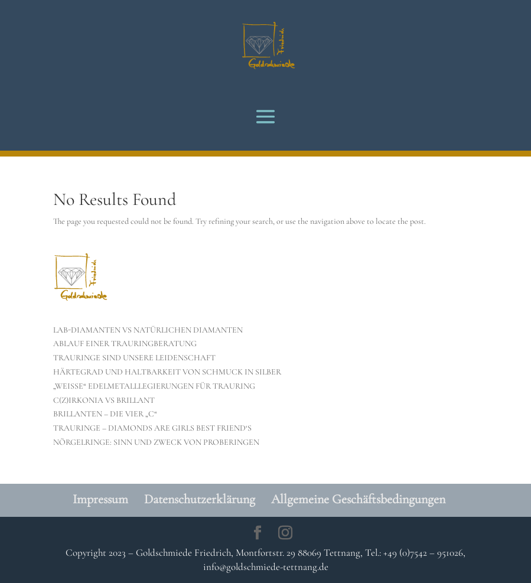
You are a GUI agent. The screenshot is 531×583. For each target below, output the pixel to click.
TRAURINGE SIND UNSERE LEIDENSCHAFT (134, 358)
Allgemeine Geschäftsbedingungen (358, 499)
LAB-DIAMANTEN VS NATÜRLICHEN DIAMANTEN (148, 330)
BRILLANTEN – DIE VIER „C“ (105, 414)
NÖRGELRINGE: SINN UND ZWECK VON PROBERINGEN (156, 442)
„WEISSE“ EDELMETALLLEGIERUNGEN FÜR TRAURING (154, 386)
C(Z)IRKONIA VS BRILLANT (104, 400)
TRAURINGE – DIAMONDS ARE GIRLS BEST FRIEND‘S (152, 428)
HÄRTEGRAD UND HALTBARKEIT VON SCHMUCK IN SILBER (167, 372)
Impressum (100, 499)
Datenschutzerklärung (199, 499)
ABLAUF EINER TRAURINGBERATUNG (125, 343)
